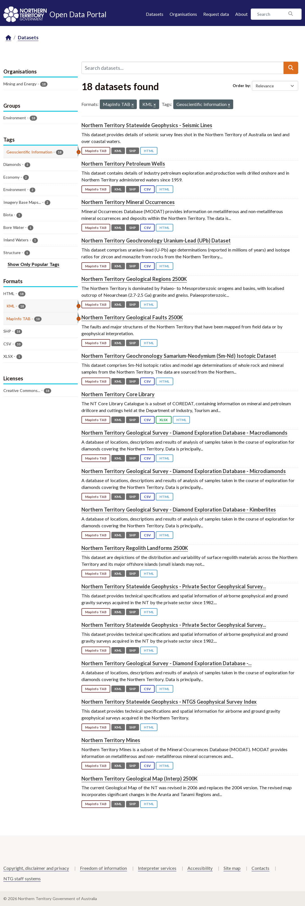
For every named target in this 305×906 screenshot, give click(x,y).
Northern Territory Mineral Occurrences (128, 202)
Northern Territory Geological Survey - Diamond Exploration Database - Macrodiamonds (184, 433)
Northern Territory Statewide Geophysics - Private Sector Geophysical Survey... (173, 586)
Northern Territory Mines (110, 740)
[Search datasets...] (182, 68)
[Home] (8, 37)
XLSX (163, 420)
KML (118, 151)
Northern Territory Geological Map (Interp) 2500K (139, 778)
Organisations (183, 14)
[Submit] (291, 68)
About (241, 14)
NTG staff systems (22, 878)
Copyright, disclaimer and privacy (36, 868)
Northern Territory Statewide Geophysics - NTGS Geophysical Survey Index (169, 702)
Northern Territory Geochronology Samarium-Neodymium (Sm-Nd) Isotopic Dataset (178, 356)
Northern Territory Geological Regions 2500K (134, 279)
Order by (241, 85)
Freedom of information (103, 868)
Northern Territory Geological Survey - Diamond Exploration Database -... (166, 663)
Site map (232, 868)
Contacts (260, 868)
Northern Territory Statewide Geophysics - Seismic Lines (146, 125)
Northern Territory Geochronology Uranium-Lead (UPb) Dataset (156, 240)
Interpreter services (157, 868)
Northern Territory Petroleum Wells (123, 164)
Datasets (154, 14)
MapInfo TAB (96, 151)
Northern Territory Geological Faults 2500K (132, 317)
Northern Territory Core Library (118, 394)
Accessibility (200, 868)
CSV (147, 189)
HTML (149, 151)
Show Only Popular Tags (33, 264)
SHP (132, 151)
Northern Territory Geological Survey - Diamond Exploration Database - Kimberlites (178, 509)
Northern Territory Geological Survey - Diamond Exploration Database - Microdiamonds (183, 471)
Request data (216, 14)
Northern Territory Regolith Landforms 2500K (134, 548)
